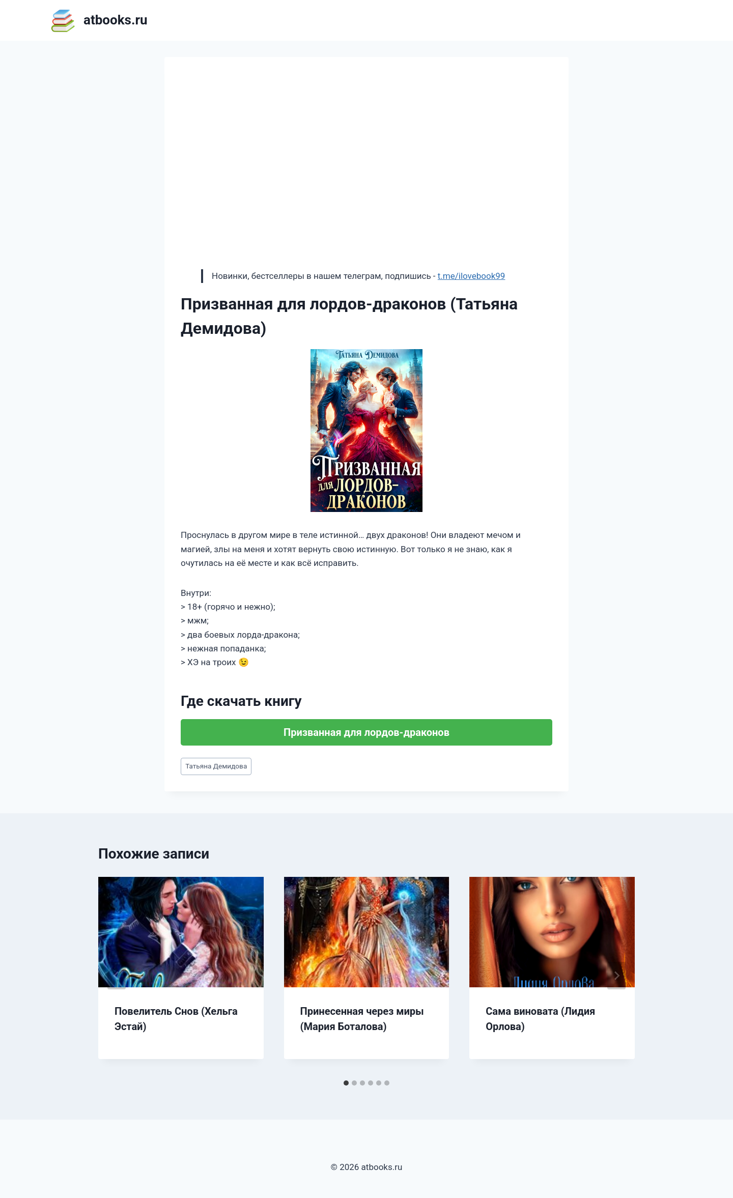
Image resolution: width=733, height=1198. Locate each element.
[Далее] (616, 975)
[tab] (346, 1083)
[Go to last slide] (116, 975)
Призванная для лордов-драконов (366, 732)
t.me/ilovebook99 (471, 276)
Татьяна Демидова (216, 766)
